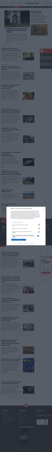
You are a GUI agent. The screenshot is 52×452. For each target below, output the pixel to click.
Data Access (26, 243)
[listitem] (26, 222)
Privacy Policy (32, 243)
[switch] (38, 225)
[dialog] (26, 226)
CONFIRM (19, 239)
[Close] (44, 209)
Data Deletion (20, 243)
